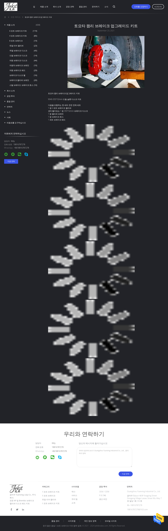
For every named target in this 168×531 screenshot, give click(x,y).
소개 (73, 503)
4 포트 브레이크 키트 (23, 35)
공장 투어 (11, 96)
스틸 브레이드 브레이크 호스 (23, 85)
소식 (106, 6)
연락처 (9, 106)
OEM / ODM (104, 491)
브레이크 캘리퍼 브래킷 (23, 80)
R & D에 (102, 495)
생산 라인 (103, 499)
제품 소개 (44, 6)
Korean (158, 6)
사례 (9, 117)
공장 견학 (70, 6)
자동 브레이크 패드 (23, 70)
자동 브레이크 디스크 (23, 60)
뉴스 (9, 112)
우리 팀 (75, 499)
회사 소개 (57, 6)
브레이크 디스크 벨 (23, 75)
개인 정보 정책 (90, 521)
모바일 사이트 (111, 521)
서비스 (74, 495)
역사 (73, 491)
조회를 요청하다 (141, 6)
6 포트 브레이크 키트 (23, 31)
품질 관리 (83, 6)
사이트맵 (71, 521)
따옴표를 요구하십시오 (16, 122)
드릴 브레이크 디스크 (23, 55)
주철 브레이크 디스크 (23, 50)
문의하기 (95, 6)
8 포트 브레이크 (23, 40)
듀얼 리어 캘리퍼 (23, 45)
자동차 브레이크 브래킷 (23, 65)
